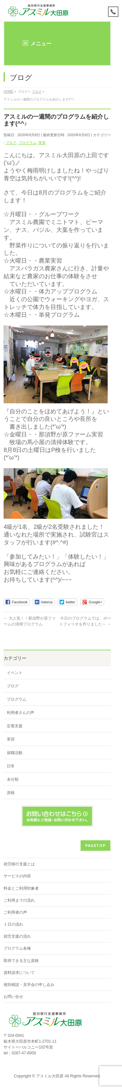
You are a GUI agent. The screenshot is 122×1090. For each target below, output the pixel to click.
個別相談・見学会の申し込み (29, 984)
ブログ (11, 143)
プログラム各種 (17, 948)
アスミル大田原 (49, 1076)
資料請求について (19, 972)
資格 (11, 792)
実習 (42, 143)
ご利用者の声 (15, 912)
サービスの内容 (17, 876)
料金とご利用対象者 (21, 888)
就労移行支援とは (19, 864)
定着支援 (14, 726)
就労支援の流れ (17, 936)
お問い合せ (13, 996)
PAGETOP (95, 845)
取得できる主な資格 (21, 960)
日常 (11, 766)
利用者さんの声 (20, 712)
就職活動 (14, 753)
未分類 (13, 779)
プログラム (27, 143)
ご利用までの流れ (19, 900)
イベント (14, 672)
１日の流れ (13, 924)
